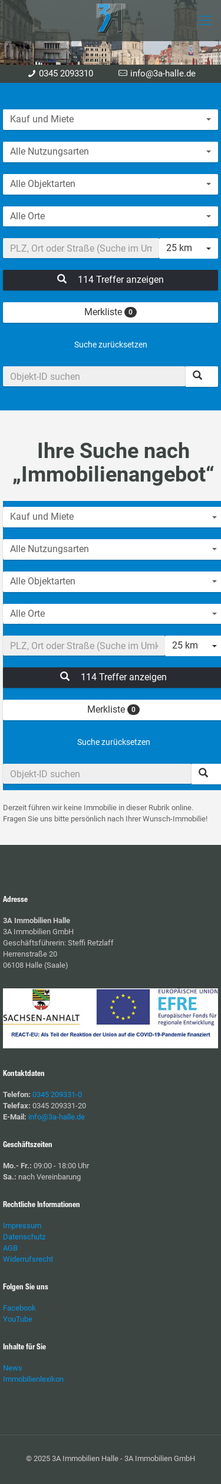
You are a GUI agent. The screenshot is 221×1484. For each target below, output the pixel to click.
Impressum (22, 1225)
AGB (10, 1248)
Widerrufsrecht (28, 1259)
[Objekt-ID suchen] (94, 376)
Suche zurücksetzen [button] (110, 344)
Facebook (19, 1307)
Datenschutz (24, 1236)
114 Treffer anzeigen (110, 279)
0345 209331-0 (57, 1094)
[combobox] (110, 119)
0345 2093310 (66, 73)
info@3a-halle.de (163, 73)
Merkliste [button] (110, 311)
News (12, 1367)
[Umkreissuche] (81, 248)
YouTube (17, 1319)
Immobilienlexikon (33, 1379)
